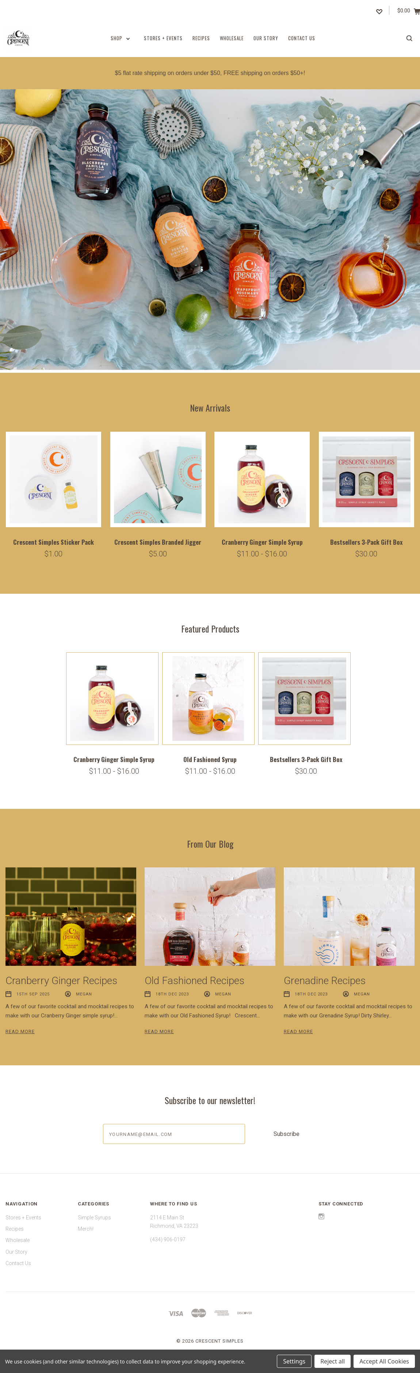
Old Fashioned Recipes (194, 981)
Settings (294, 1361)
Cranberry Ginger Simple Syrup (262, 542)
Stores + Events (163, 38)
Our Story (265, 38)
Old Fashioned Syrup (210, 759)
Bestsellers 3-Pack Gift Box (366, 542)
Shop (120, 38)
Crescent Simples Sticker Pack (53, 542)
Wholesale (232, 38)
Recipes (201, 38)
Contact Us (301, 38)
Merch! (85, 1229)
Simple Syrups (94, 1217)
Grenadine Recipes (325, 981)
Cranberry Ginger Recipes (61, 981)
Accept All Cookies (384, 1361)
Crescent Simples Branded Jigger (157, 542)
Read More (20, 1031)
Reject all (332, 1361)
